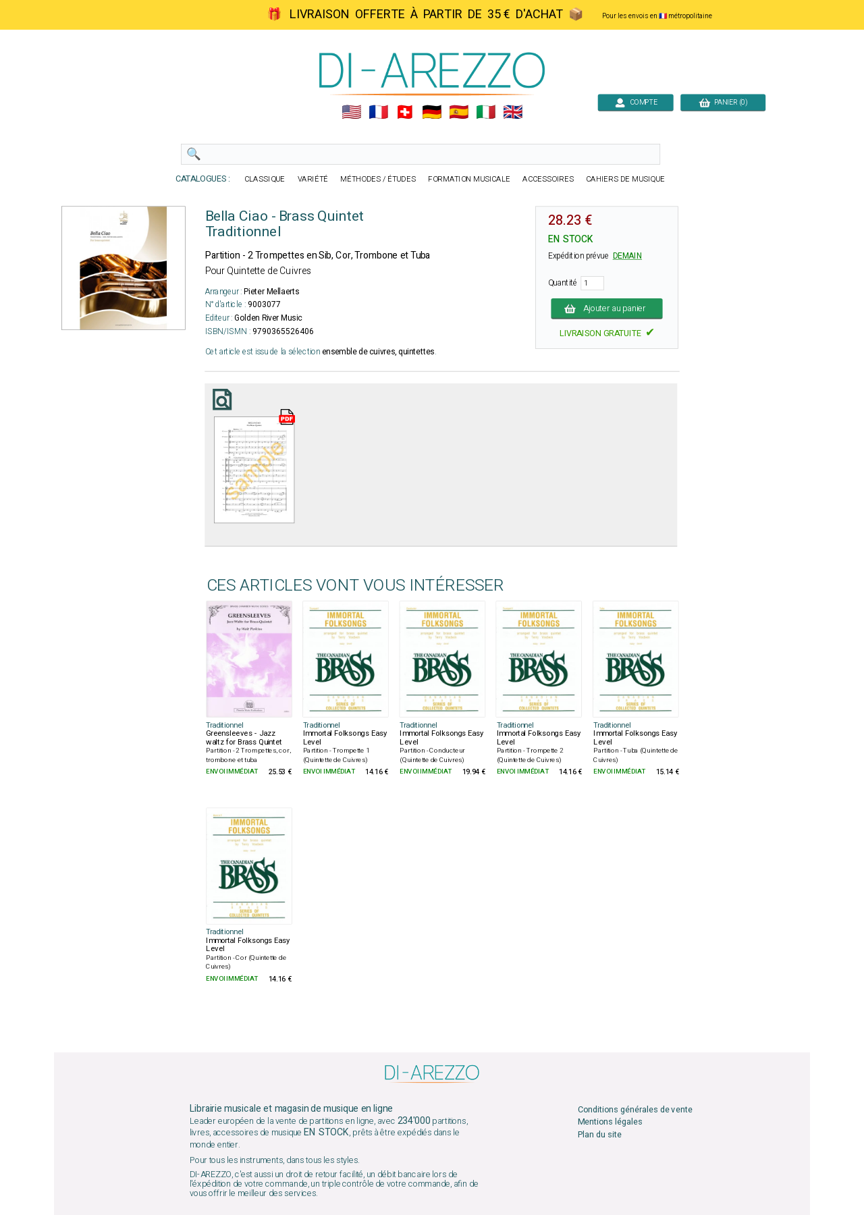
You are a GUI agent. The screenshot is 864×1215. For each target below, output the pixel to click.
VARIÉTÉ (313, 179)
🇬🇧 (512, 112)
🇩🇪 (431, 112)
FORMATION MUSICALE (469, 179)
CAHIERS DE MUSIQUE (625, 179)
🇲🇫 (378, 112)
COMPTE (635, 102)
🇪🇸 (458, 112)
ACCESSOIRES (548, 179)
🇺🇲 (351, 112)
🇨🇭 (404, 112)
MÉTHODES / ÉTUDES (378, 179)
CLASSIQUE (264, 179)
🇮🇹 (485, 112)
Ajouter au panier (607, 308)
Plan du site (600, 1134)
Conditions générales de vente (635, 1110)
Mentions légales (610, 1122)
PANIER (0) (723, 102)
